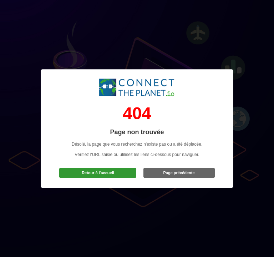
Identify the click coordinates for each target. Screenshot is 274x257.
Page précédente (179, 173)
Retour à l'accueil (98, 173)
